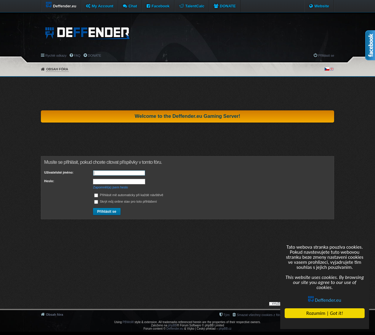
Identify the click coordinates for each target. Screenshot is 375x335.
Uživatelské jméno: (58, 172)
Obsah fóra (57, 69)
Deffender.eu (325, 300)
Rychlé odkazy (56, 55)
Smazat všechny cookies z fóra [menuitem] (259, 315)
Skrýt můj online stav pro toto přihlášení (125, 201)
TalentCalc (195, 6)
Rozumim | (324, 313)
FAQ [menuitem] (77, 55)
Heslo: (49, 181)
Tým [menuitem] (226, 315)
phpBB (172, 325)
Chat (133, 6)
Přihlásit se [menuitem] (326, 55)
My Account (102, 6)
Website (321, 6)
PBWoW (128, 322)
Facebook (161, 6)
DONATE (228, 6)
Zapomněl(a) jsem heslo (110, 187)
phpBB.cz (225, 328)
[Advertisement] (187, 93)
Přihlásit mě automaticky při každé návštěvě (128, 195)
